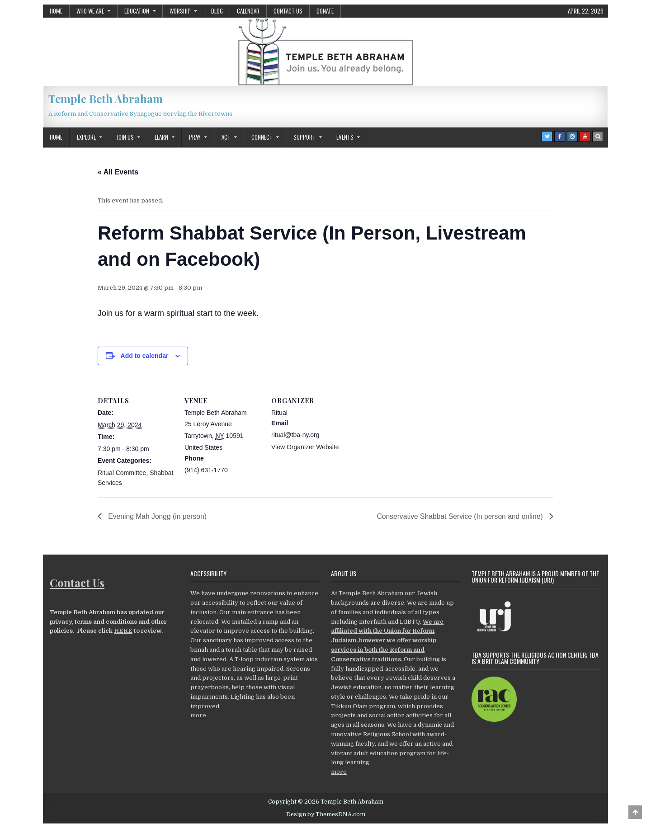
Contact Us (288, 10)
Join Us (125, 136)
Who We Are (90, 10)
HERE (123, 631)
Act (226, 136)
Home (56, 10)
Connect (262, 136)
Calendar (248, 10)
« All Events (118, 172)
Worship (180, 10)
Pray (195, 136)
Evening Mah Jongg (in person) (157, 516)
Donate (325, 10)
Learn (161, 136)
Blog (217, 10)
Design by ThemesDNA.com (325, 815)
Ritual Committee (122, 472)
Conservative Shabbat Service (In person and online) (459, 516)
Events (345, 136)
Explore (86, 136)
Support (304, 136)
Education (136, 10)
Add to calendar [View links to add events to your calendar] (145, 355)
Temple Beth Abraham (105, 98)
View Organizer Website (305, 447)
